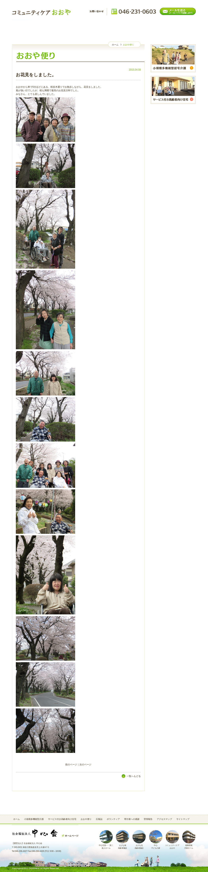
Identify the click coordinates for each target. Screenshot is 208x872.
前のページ (71, 764)
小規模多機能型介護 (34, 819)
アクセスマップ (164, 819)
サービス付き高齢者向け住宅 (62, 819)
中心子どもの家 (155, 845)
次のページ (85, 764)
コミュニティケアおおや (172, 845)
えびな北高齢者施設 (139, 845)
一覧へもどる (134, 776)
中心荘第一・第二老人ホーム (106, 845)
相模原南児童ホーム (189, 845)
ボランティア (119, 27)
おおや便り (58, 27)
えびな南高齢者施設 (122, 845)
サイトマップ (182, 819)
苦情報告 (180, 27)
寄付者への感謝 (149, 27)
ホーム (27, 27)
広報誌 (88, 27)
